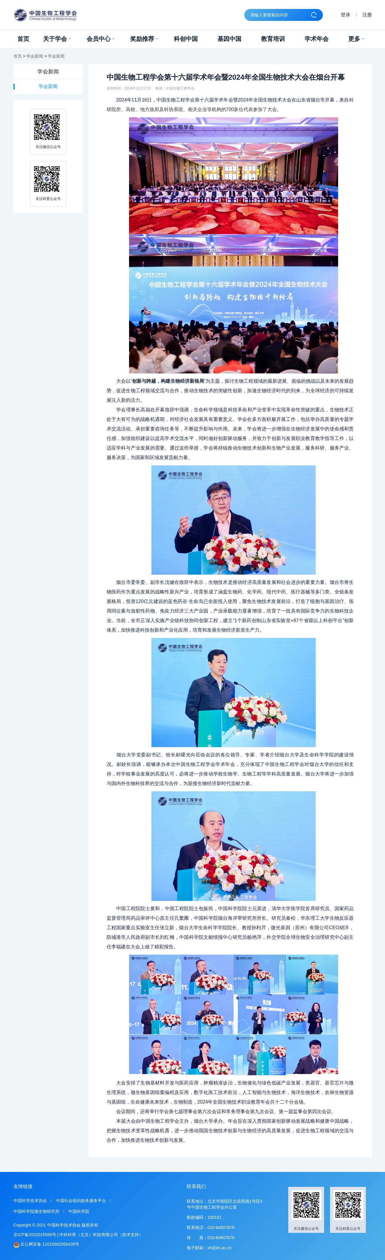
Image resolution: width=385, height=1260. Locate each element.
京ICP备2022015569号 (34, 1234)
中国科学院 (78, 1211)
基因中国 (229, 39)
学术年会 (317, 39)
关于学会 (57, 39)
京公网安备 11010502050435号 (46, 1244)
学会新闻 (34, 56)
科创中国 (186, 39)
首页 (23, 39)
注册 (367, 14)
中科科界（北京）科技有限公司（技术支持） (101, 1234)
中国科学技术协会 (30, 1200)
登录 (345, 14)
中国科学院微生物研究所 (36, 1211)
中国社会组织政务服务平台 (81, 1200)
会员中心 (100, 39)
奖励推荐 (144, 39)
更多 (356, 39)
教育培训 (273, 39)
